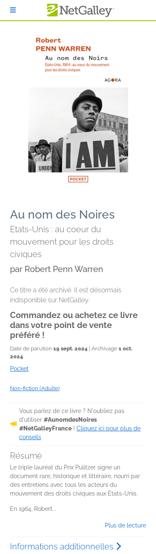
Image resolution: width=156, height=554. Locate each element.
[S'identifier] (13, 10)
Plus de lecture (125, 525)
